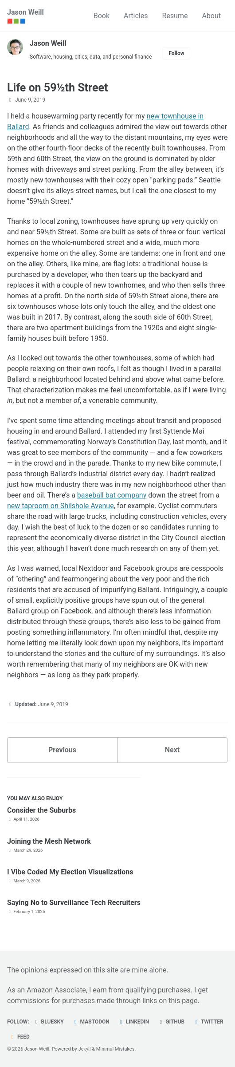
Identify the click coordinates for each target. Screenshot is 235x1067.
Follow (176, 53)
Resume (175, 16)
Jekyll (84, 1049)
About (211, 16)
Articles (136, 16)
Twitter (208, 1022)
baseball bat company (111, 495)
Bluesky (48, 1022)
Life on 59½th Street (57, 87)
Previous (62, 750)
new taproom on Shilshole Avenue (60, 506)
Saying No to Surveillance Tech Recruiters (74, 902)
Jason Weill (25, 16)
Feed (19, 1037)
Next (172, 750)
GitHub (170, 1022)
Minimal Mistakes (115, 1049)
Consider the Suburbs (41, 810)
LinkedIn (133, 1022)
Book (102, 16)
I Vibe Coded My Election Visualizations (70, 872)
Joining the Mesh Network (49, 841)
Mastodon (91, 1022)
